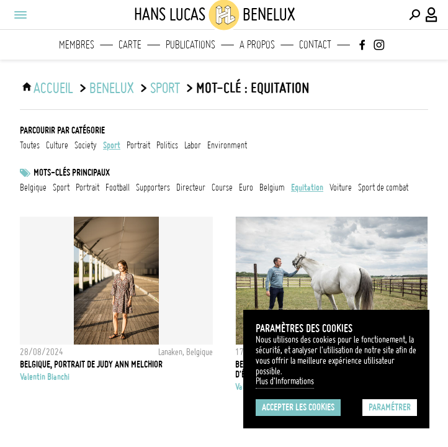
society (85, 145)
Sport (61, 187)
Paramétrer (390, 407)
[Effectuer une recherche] (414, 15)
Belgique (33, 187)
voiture (340, 187)
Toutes (30, 145)
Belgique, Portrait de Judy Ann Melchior (91, 364)
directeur (190, 187)
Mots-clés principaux (72, 172)
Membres (76, 44)
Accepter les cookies (298, 407)
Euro (246, 187)
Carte (130, 44)
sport (165, 88)
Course (222, 187)
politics (167, 145)
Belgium (272, 187)
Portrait (87, 187)
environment (227, 145)
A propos (257, 44)
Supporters (153, 187)
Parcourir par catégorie (62, 130)
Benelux (111, 88)
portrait (138, 145)
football (117, 187)
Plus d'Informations (285, 381)
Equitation (307, 187)
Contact (315, 44)
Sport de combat (383, 187)
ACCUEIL (53, 88)
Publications (190, 44)
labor (192, 145)
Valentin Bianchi (44, 376)
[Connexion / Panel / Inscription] (432, 15)
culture (57, 145)
